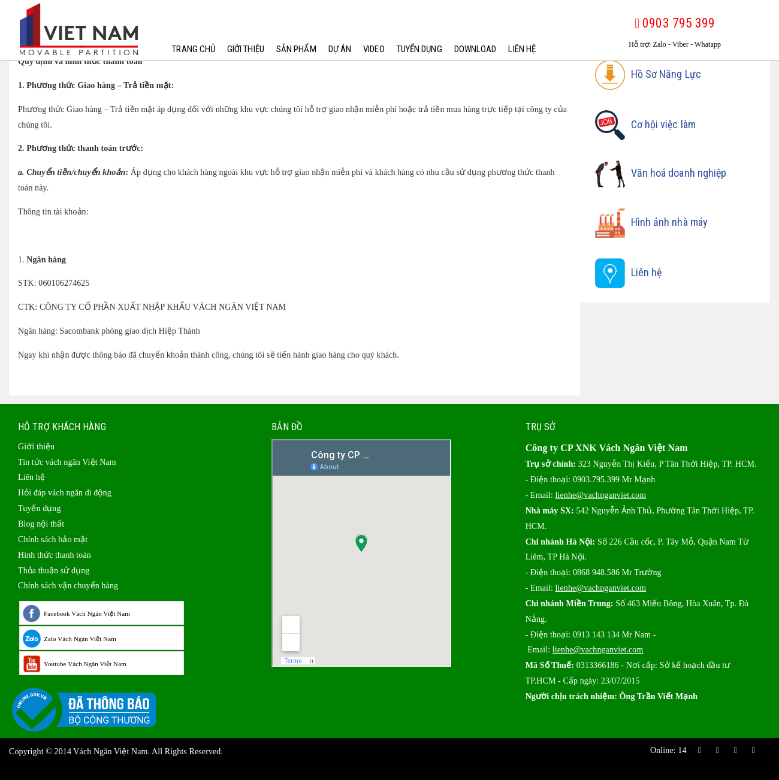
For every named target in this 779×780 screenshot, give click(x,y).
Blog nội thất (41, 523)
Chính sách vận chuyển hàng (68, 585)
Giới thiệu (245, 49)
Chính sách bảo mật (52, 539)
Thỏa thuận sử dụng (53, 570)
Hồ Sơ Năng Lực (648, 74)
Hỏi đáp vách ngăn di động (64, 492)
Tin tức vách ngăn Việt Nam (67, 462)
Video (374, 49)
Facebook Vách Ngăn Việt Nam (87, 613)
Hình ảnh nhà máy (651, 222)
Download (475, 49)
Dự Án (339, 49)
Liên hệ (522, 49)
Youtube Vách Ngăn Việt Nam (85, 663)
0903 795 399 (675, 23)
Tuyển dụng (419, 49)
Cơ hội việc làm (645, 124)
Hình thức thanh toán (54, 555)
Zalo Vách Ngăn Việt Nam (80, 638)
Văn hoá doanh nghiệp (661, 173)
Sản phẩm (296, 49)
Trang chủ (193, 49)
